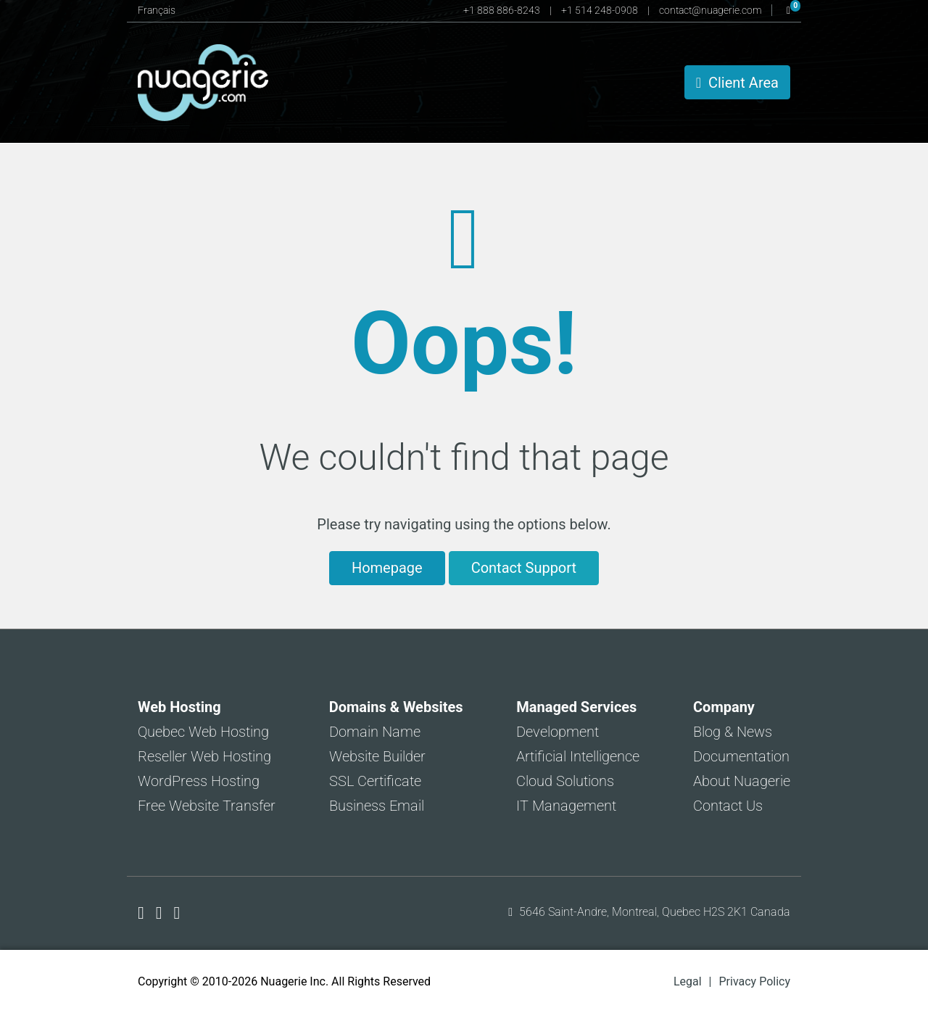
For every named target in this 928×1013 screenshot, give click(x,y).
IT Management (566, 805)
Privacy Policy (755, 981)
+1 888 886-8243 (502, 10)
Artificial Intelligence (577, 756)
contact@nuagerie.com (711, 10)
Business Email (376, 805)
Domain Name (374, 731)
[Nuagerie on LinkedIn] (177, 913)
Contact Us (728, 805)
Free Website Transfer (207, 805)
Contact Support (523, 567)
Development (557, 731)
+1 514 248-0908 (600, 10)
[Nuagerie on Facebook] (143, 913)
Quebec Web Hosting (203, 731)
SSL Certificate (375, 781)
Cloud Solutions (565, 781)
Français (156, 10)
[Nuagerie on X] (161, 913)
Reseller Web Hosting (204, 756)
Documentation (741, 756)
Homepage (387, 567)
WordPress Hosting (199, 781)
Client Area (737, 82)
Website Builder (377, 756)
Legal (688, 981)
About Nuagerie (741, 781)
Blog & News (732, 731)
